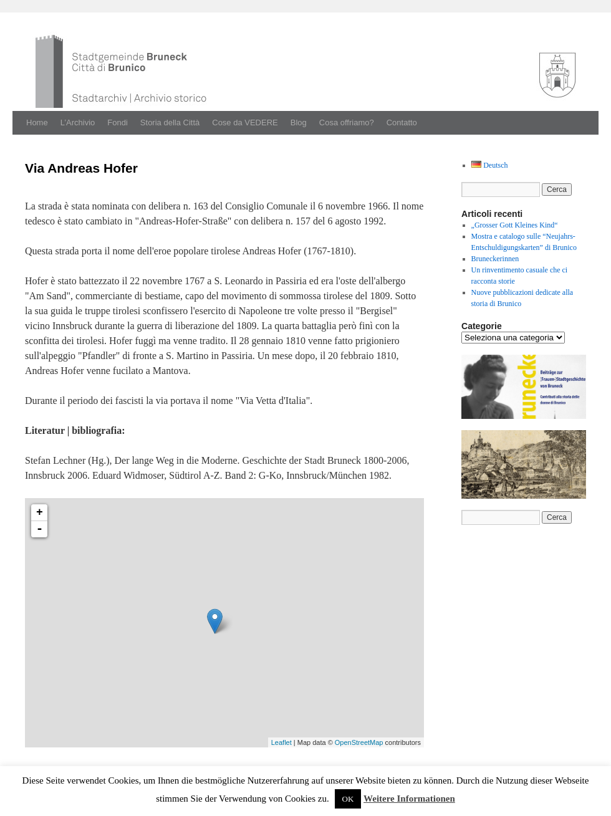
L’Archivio (77, 122)
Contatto (402, 122)
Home (37, 122)
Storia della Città (170, 122)
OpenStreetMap (359, 742)
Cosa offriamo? (346, 122)
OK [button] (348, 799)
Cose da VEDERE (245, 122)
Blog (299, 122)
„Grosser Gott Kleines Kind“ (514, 225)
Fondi (117, 122)
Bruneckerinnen (495, 258)
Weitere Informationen (409, 799)
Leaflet (281, 742)
